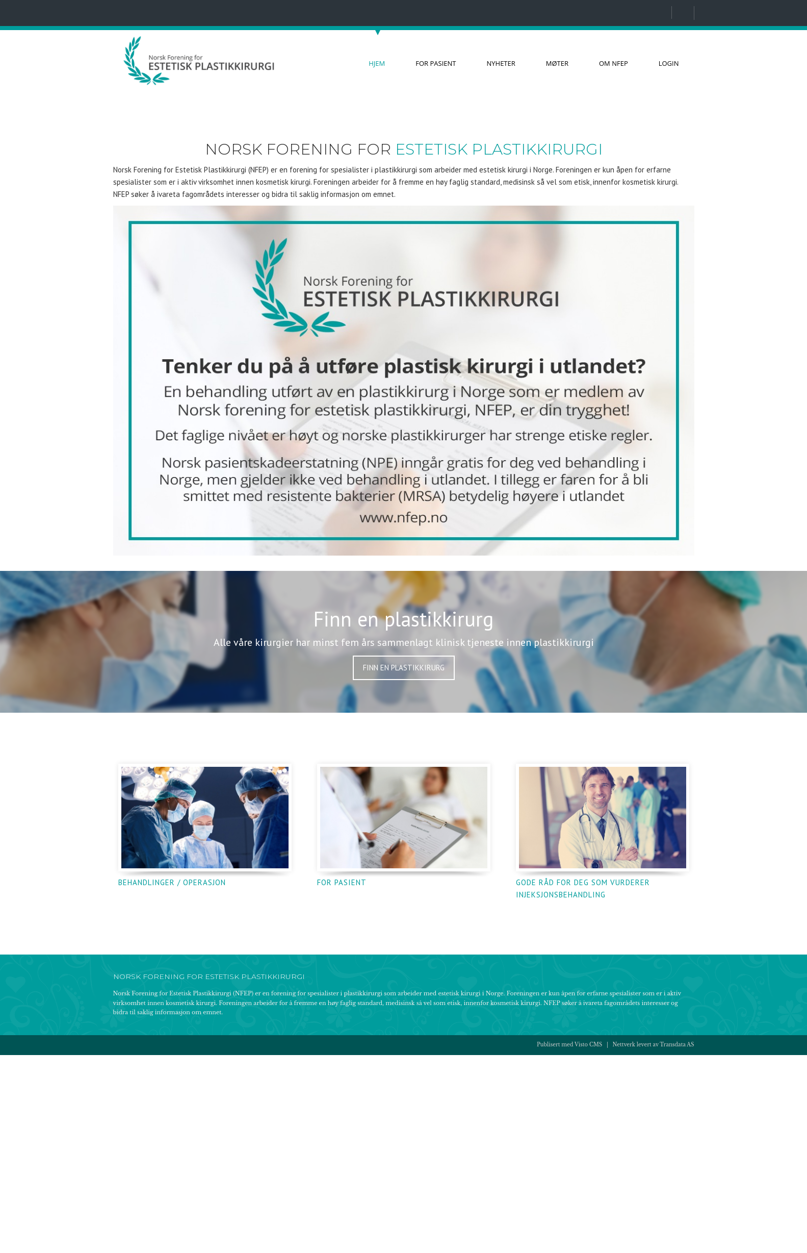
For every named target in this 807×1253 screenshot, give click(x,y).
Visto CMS (588, 1243)
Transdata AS (677, 1243)
